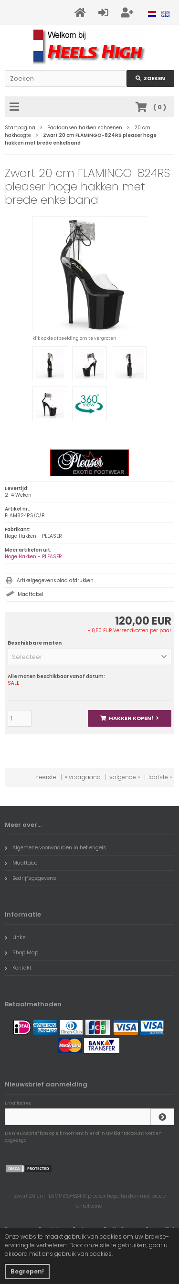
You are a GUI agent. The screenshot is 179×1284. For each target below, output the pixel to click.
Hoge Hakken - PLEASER (33, 556)
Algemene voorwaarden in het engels (55, 847)
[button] (89, 656)
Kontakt (18, 967)
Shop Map (21, 952)
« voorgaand (83, 777)
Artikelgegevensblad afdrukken (55, 580)
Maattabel (30, 594)
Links (15, 937)
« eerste (45, 777)
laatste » (160, 777)
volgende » (124, 777)
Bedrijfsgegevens (30, 878)
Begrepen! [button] (27, 1271)
